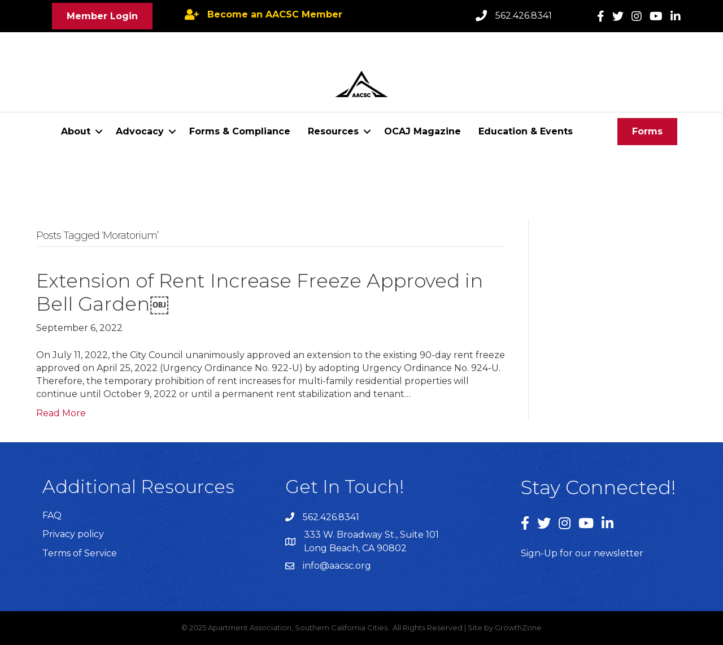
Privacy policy (73, 534)
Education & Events (525, 131)
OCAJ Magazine (422, 131)
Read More (61, 413)
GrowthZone (518, 627)
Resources (333, 131)
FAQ (52, 515)
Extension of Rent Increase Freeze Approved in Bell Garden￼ (259, 292)
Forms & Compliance (239, 131)
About (75, 131)
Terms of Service (79, 553)
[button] (102, 16)
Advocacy (140, 131)
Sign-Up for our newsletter (582, 553)
